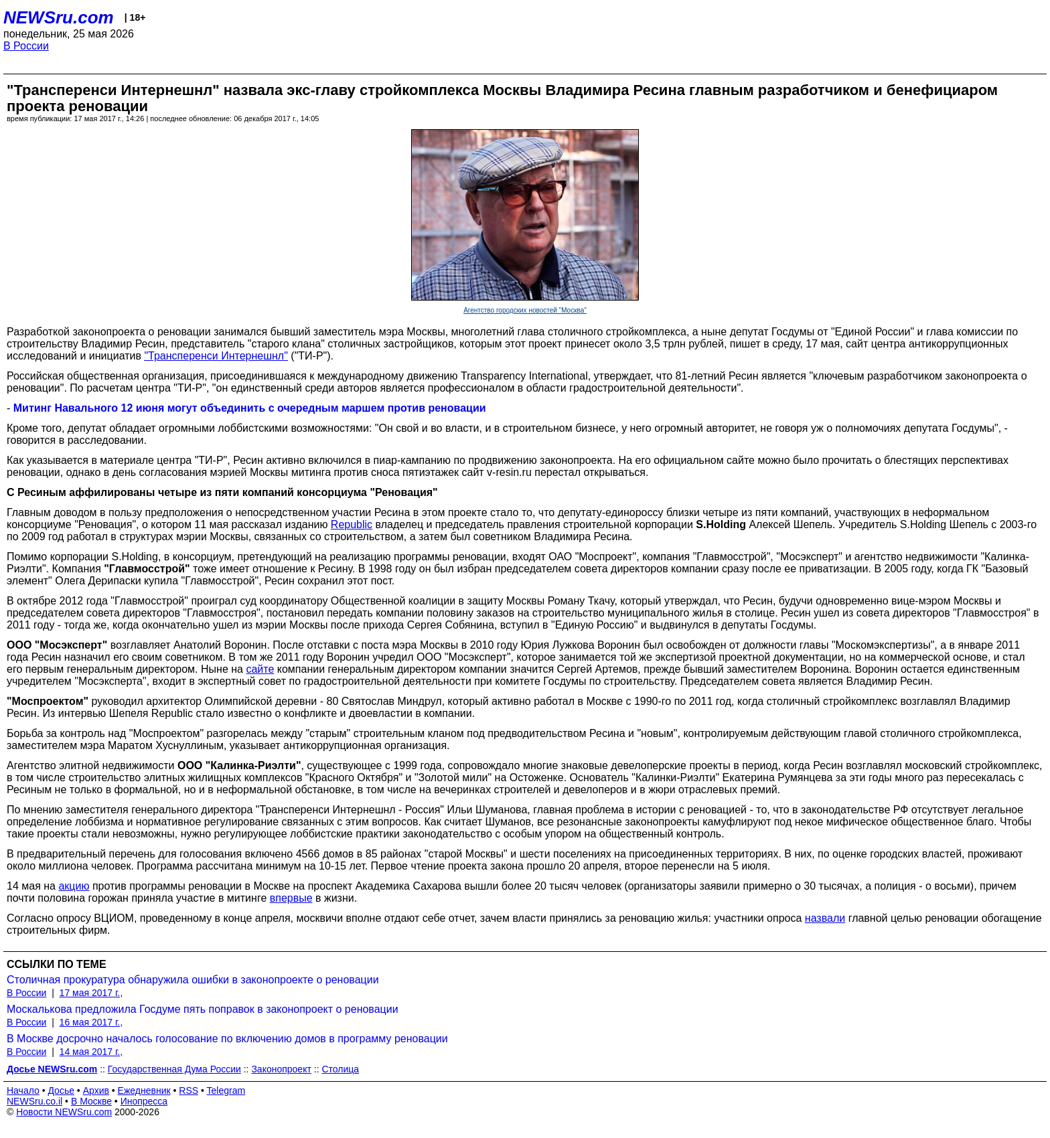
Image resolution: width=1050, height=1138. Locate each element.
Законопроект (281, 1069)
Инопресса (144, 1101)
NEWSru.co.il (34, 1101)
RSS (188, 1090)
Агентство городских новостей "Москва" (525, 310)
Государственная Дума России (174, 1069)
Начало (23, 1090)
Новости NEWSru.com (64, 1112)
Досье (61, 1090)
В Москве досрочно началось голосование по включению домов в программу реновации (227, 1038)
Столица (340, 1069)
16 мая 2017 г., (91, 1022)
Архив (96, 1090)
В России (26, 46)
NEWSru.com (58, 17)
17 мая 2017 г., (91, 992)
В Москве (91, 1101)
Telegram (226, 1090)
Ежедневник (144, 1090)
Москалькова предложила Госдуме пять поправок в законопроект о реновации (202, 1009)
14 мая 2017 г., (91, 1051)
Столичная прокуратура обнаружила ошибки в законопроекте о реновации (193, 979)
